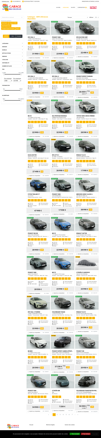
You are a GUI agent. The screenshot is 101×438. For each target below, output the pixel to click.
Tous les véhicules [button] (6, 36)
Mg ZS (17, 28)
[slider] (4, 74)
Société (73, 7)
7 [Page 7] (72, 414)
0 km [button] (13, 36)
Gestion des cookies (70, 424)
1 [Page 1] (54, 414)
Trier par (70, 17)
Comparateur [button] (82, 7)
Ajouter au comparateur (34, 57)
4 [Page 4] (63, 414)
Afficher (91, 17)
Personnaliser (95, 434)
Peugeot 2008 (12, 23)
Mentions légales (50, 424)
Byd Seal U (4, 23)
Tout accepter (74, 434)
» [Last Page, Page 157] (77, 414)
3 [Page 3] (60, 414)
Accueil (58, 7)
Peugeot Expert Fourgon (8, 28)
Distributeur (93, 7)
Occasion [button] (19, 36)
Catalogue (66, 7)
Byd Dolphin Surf (6, 25)
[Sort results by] (80, 17)
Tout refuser (86, 434)
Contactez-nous (5, 1)
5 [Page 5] (66, 414)
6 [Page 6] (69, 414)
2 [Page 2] (57, 414)
